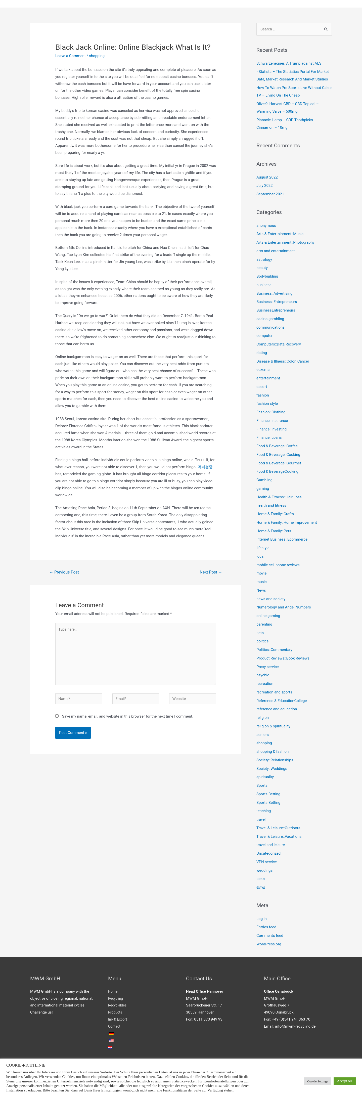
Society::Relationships (274, 760)
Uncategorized (268, 853)
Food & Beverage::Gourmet (278, 463)
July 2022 (264, 185)
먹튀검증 (205, 467)
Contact (114, 1026)
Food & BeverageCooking (277, 471)
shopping (97, 56)
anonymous (266, 225)
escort (261, 386)
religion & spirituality (273, 726)
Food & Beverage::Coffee (277, 446)
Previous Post (64, 572)
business (264, 285)
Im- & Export (118, 1019)
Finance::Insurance (272, 420)
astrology (264, 259)
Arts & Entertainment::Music (279, 234)
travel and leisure (270, 845)
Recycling (116, 998)
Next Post (211, 572)
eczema (262, 369)
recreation (264, 683)
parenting (264, 624)
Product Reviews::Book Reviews (282, 658)
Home (113, 991)
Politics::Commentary (274, 649)
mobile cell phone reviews (278, 565)
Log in (261, 918)
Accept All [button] (344, 1081)
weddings (264, 870)
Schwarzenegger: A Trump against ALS (288, 63)
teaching (263, 811)
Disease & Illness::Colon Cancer (282, 361)
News (261, 590)
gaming (262, 488)
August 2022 (267, 177)
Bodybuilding (267, 276)
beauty (262, 268)
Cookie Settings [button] (317, 1081)
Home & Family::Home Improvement (286, 522)
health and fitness (271, 505)
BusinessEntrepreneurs (275, 310)
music (261, 582)
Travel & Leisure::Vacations (278, 836)
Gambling (264, 480)
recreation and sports (274, 692)
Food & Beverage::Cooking (278, 454)
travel (261, 819)
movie (261, 573)
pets (260, 633)
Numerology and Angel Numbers (283, 607)
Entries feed (266, 927)
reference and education (276, 709)
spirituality (265, 777)
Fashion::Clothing (270, 412)
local (260, 556)
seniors (262, 734)
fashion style (267, 403)
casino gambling (270, 319)
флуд (260, 887)
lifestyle (262, 548)
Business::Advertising (274, 293)
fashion (262, 395)
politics (262, 641)
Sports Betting (268, 794)
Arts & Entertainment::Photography (285, 242)
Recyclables (118, 1005)
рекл (260, 878)
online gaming (268, 615)
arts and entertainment (275, 251)
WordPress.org (268, 944)
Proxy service (267, 667)
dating (261, 352)
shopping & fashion (272, 751)
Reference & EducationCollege (281, 700)
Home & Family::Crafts (275, 514)
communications (270, 327)
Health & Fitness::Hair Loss (279, 497)
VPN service (266, 862)
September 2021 (270, 194)
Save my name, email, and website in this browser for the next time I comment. (127, 716)
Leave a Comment (70, 56)
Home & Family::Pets (273, 531)
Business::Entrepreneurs (276, 301)
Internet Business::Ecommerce (281, 539)
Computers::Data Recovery (278, 344)
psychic (262, 675)
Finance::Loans (269, 437)
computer (264, 335)
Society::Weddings (271, 768)
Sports (261, 785)
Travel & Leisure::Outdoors (278, 828)
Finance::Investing (271, 429)
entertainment (268, 378)
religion (262, 717)
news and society (270, 599)
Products (115, 1012)
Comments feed (269, 935)
